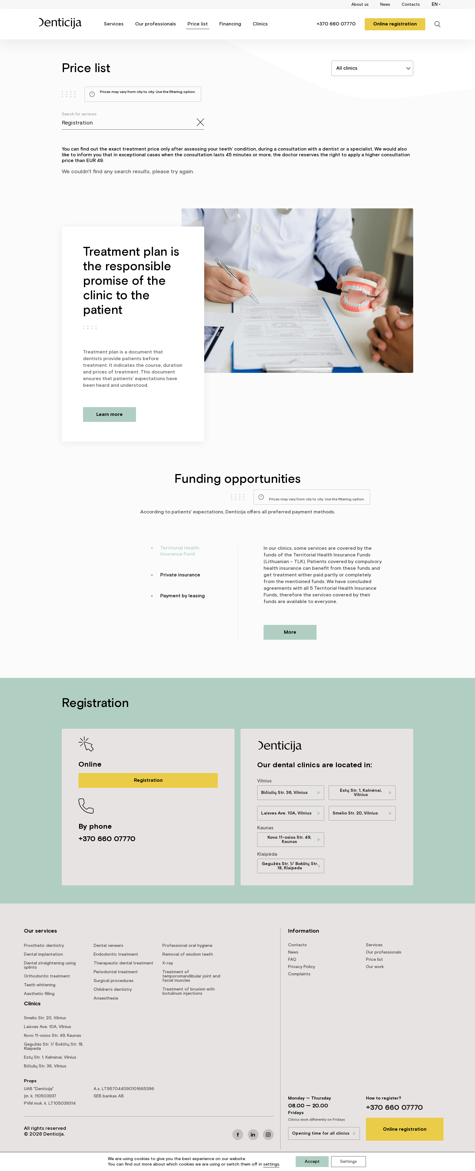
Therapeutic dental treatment (123, 963)
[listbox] (372, 68)
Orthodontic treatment (47, 976)
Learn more (109, 414)
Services (114, 24)
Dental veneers (108, 945)
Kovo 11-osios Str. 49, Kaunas (289, 839)
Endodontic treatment (116, 954)
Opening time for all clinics (320, 1133)
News (385, 4)
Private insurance (180, 575)
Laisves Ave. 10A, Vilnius (286, 813)
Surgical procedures (114, 981)
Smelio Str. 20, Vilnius (355, 813)
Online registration (395, 24)
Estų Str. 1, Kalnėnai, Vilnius (361, 793)
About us (360, 4)
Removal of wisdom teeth (187, 954)
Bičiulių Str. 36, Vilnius (284, 792)
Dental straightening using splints (50, 965)
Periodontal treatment (116, 972)
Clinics (260, 24)
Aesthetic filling (39, 994)
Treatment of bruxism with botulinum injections (188, 991)
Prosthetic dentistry (44, 945)
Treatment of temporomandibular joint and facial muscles (191, 976)
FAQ (292, 959)
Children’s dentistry (113, 989)
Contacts (411, 4)
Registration (148, 780)
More (290, 632)
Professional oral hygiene (187, 945)
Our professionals (155, 24)
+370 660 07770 (336, 24)
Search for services (79, 114)
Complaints (299, 974)
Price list (198, 24)
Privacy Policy (301, 967)
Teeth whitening (39, 985)
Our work (375, 967)
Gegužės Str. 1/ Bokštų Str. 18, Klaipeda (290, 866)
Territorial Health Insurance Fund (179, 551)
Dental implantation (43, 954)
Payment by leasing (182, 596)
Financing (230, 24)
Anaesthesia (106, 998)
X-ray (167, 963)
